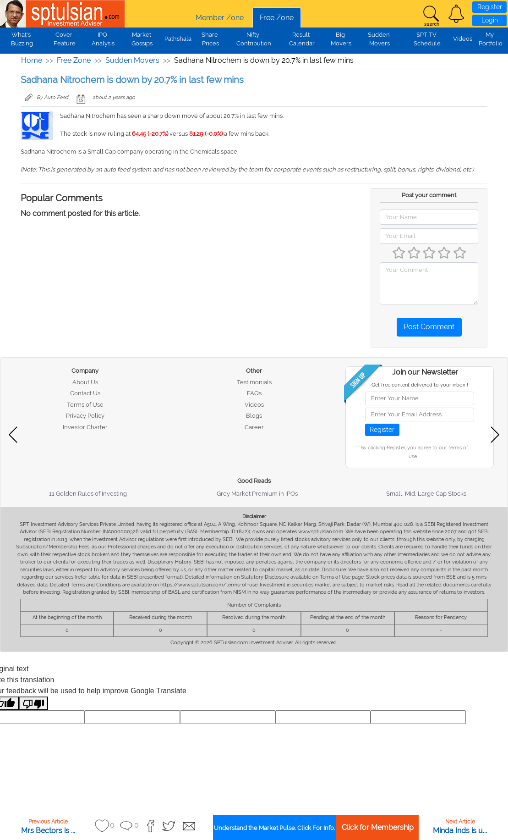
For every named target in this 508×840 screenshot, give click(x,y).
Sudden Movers (132, 60)
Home (31, 60)
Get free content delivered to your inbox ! (419, 385)
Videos (462, 38)
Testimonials (254, 382)
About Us (85, 382)
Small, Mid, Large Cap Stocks (426, 493)
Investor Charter (85, 427)
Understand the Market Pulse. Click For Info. (274, 827)
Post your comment (429, 195)
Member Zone (220, 17)
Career (254, 427)
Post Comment (429, 326)
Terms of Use (85, 404)
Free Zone (277, 17)
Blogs (254, 415)
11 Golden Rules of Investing (88, 493)
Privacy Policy (85, 415)
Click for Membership (378, 827)
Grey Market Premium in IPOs (257, 493)
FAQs (254, 393)
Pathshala (177, 38)
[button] (456, 14)
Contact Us (85, 393)
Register (489, 7)
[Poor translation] (33, 703)
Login (489, 20)
